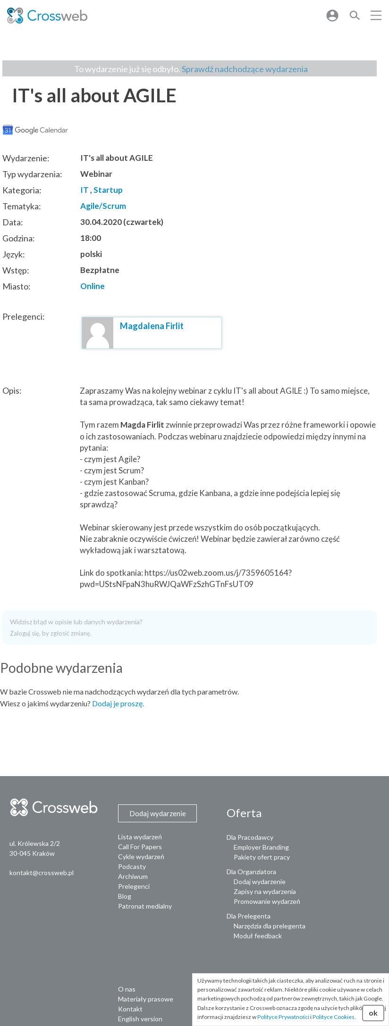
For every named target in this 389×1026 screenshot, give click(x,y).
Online (92, 286)
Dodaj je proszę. (118, 703)
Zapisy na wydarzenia (265, 891)
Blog (124, 896)
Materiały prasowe (145, 999)
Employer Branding (261, 847)
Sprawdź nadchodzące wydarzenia (245, 69)
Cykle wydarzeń (141, 856)
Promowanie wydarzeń (267, 901)
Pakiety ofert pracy (262, 857)
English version (140, 1019)
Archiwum (133, 876)
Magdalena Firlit (152, 326)
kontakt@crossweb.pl (41, 873)
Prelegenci (134, 886)
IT (84, 190)
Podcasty (132, 866)
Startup (108, 190)
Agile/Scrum (103, 206)
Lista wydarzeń (140, 837)
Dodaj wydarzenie (260, 881)
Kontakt (130, 1009)
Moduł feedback (258, 936)
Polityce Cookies (334, 1016)
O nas (126, 989)
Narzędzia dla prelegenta (269, 926)
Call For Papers (140, 847)
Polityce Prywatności (283, 1016)
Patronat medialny (145, 906)
